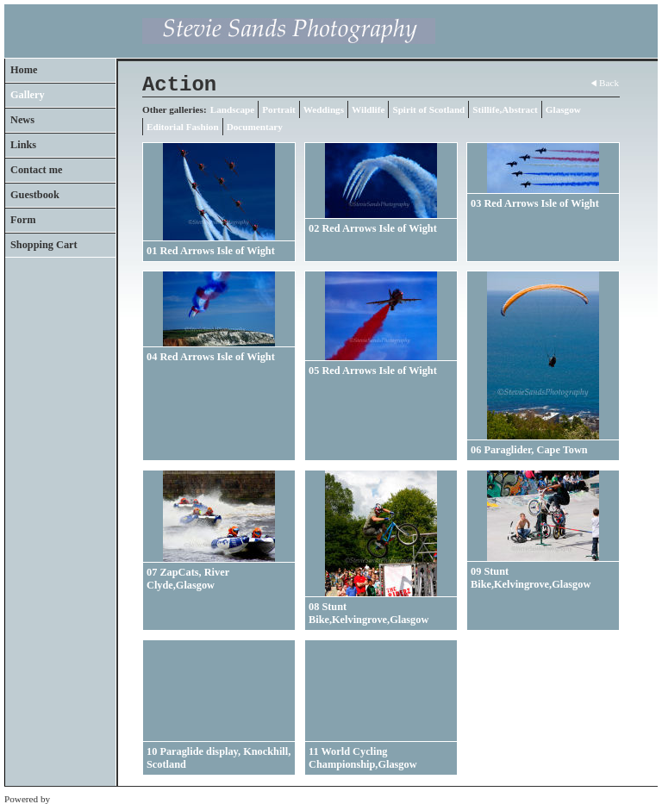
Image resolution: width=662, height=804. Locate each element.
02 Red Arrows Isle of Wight (373, 228)
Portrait (279, 109)
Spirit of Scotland (428, 109)
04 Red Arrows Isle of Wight (211, 357)
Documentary (255, 127)
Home (23, 70)
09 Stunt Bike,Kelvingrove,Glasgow (530, 577)
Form (22, 220)
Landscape (232, 109)
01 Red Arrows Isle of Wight (211, 251)
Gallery (27, 95)
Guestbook (34, 195)
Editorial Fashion (183, 127)
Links (23, 145)
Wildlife (368, 109)
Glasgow (563, 109)
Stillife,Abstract (505, 109)
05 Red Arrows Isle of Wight (373, 371)
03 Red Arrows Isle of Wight (535, 203)
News (22, 120)
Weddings (323, 109)
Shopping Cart (44, 245)
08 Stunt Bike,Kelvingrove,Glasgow (368, 613)
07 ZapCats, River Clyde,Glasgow (188, 578)
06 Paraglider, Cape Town (529, 450)
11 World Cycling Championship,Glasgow (363, 757)
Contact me (36, 170)
